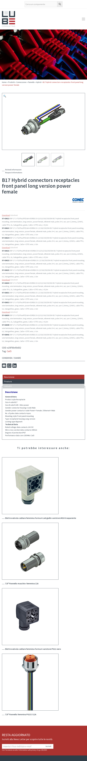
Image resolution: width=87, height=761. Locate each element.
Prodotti (11, 82)
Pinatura (8, 381)
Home (4, 82)
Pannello (31, 82)
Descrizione (9, 377)
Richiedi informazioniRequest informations (13, 171)
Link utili (8, 386)
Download (6, 215)
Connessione (21, 82)
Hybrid (38, 82)
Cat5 (9, 351)
